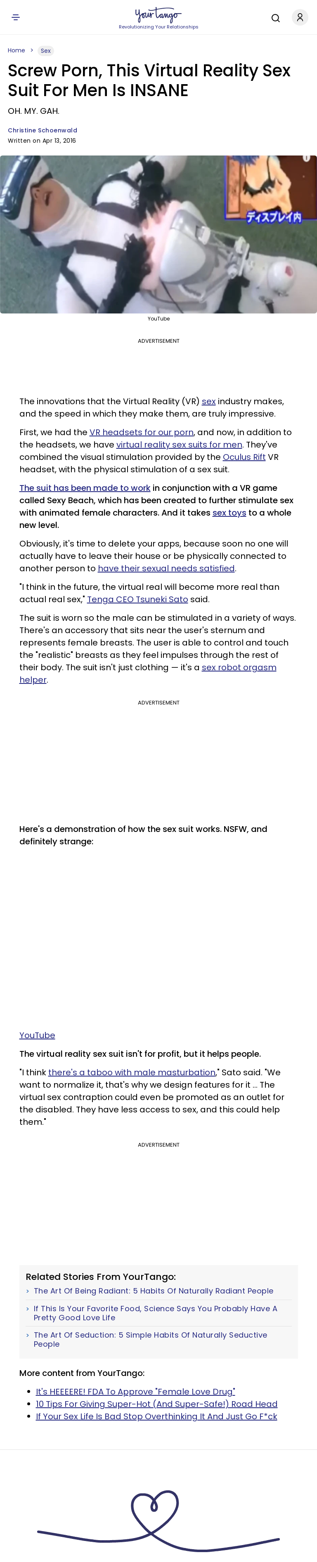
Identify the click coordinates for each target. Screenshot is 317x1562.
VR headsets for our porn (142, 432)
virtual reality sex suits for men (179, 444)
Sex (46, 51)
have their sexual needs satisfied (166, 568)
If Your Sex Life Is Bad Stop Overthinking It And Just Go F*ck (156, 1416)
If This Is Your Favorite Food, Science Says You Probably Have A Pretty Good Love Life (156, 1313)
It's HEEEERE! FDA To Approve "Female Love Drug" (135, 1391)
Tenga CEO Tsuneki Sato (137, 599)
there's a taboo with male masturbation (131, 1072)
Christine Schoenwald (42, 130)
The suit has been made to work (85, 488)
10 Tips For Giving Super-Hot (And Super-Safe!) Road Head (157, 1404)
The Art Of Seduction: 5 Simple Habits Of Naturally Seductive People (150, 1339)
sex (209, 401)
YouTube (37, 1035)
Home (16, 50)
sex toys (229, 512)
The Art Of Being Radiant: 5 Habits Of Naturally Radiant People (154, 1291)
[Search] (274, 17)
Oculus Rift (244, 457)
